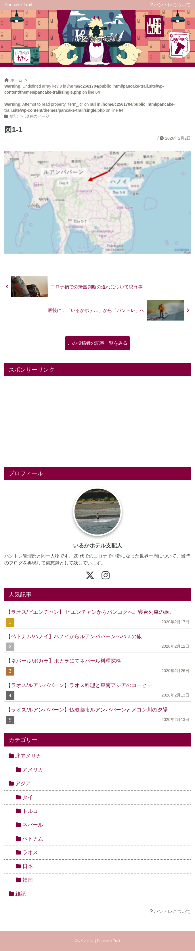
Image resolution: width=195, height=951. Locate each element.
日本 (24, 866)
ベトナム (29, 839)
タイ (24, 797)
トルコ (27, 811)
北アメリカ (25, 756)
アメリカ (29, 770)
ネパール (29, 825)
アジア (20, 783)
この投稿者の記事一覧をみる (97, 343)
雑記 (17, 894)
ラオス (27, 852)
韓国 (24, 880)
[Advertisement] (97, 419)
